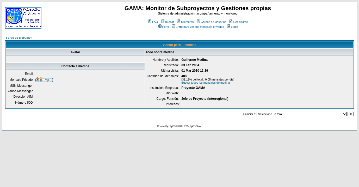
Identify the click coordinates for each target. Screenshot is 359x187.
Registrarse (238, 21)
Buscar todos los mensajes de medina (205, 82)
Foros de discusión (19, 37)
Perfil (163, 26)
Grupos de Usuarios (211, 21)
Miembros (185, 21)
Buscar (167, 21)
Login (232, 26)
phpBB (172, 126)
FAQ (153, 21)
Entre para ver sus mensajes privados (198, 26)
